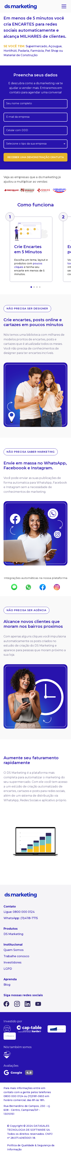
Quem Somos (14, 950)
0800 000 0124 (24, 912)
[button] (31, 287)
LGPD (8, 968)
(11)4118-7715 (29, 918)
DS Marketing (13, 934)
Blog (7, 984)
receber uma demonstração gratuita (35, 157)
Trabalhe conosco (16, 956)
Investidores (12, 962)
